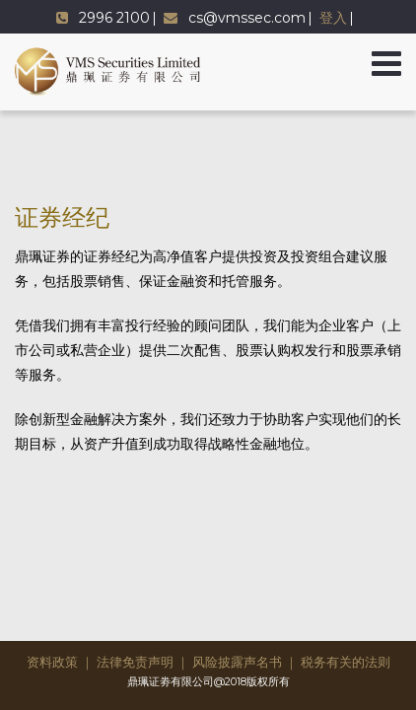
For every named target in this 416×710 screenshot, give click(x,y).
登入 (333, 18)
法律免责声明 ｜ (143, 662)
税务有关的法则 (345, 662)
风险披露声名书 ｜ (245, 662)
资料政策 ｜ (60, 662)
